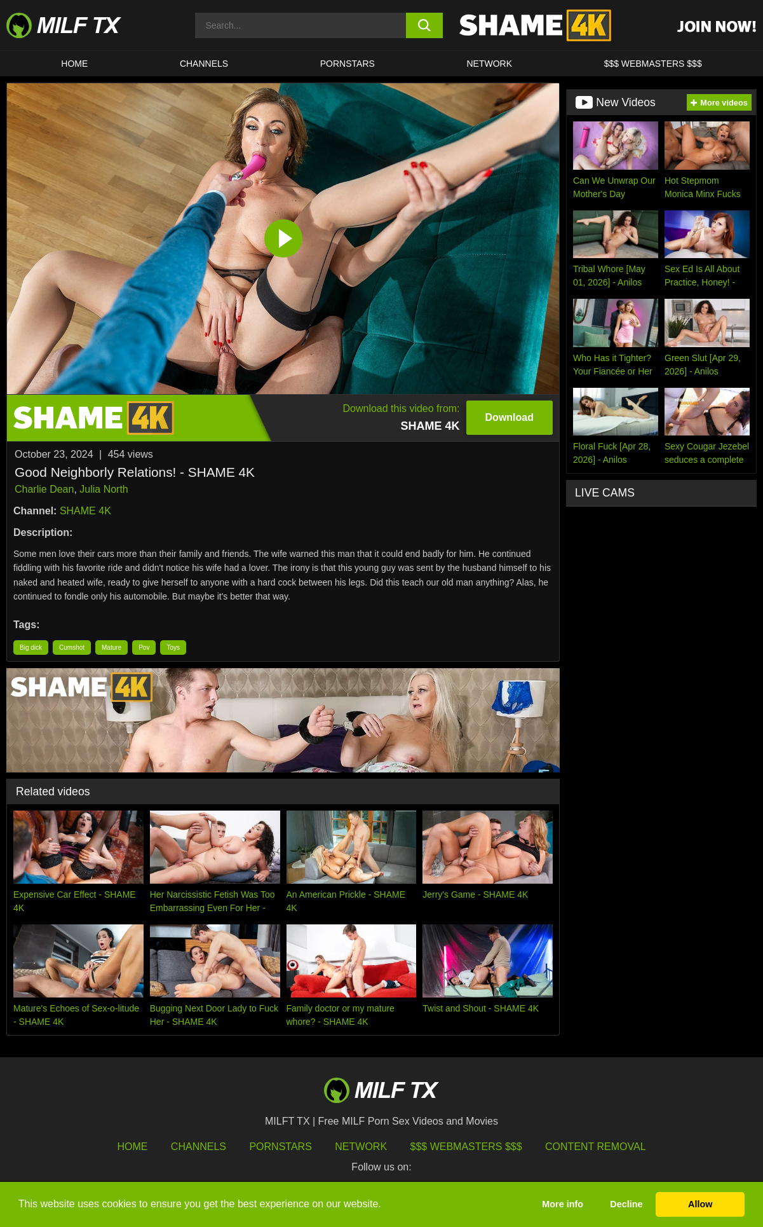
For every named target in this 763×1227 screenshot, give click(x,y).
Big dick (31, 647)
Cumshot (71, 647)
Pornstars (347, 63)
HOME (74, 63)
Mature (111, 647)
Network (489, 63)
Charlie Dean (44, 489)
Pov (143, 647)
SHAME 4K (85, 510)
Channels (198, 1146)
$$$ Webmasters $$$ (466, 1146)
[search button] (424, 25)
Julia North (103, 489)
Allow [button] (700, 1204)
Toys (173, 647)
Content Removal (595, 1146)
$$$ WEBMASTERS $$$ (653, 63)
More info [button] (562, 1204)
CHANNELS (204, 63)
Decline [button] (626, 1204)
